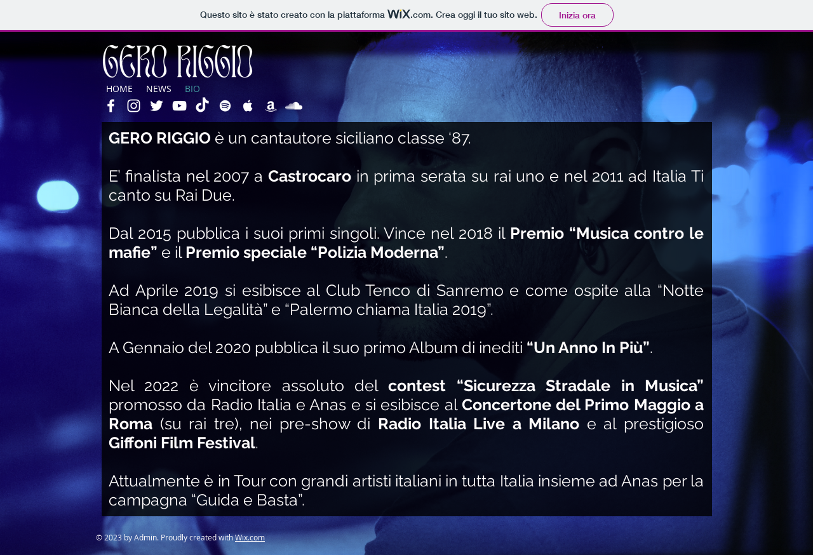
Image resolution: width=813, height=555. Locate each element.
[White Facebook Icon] (110, 105)
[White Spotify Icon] (225, 105)
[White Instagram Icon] (133, 105)
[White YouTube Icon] (179, 105)
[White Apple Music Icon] (248, 105)
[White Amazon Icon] (270, 105)
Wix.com (250, 537)
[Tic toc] (202, 105)
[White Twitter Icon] (156, 105)
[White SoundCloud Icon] (293, 105)
